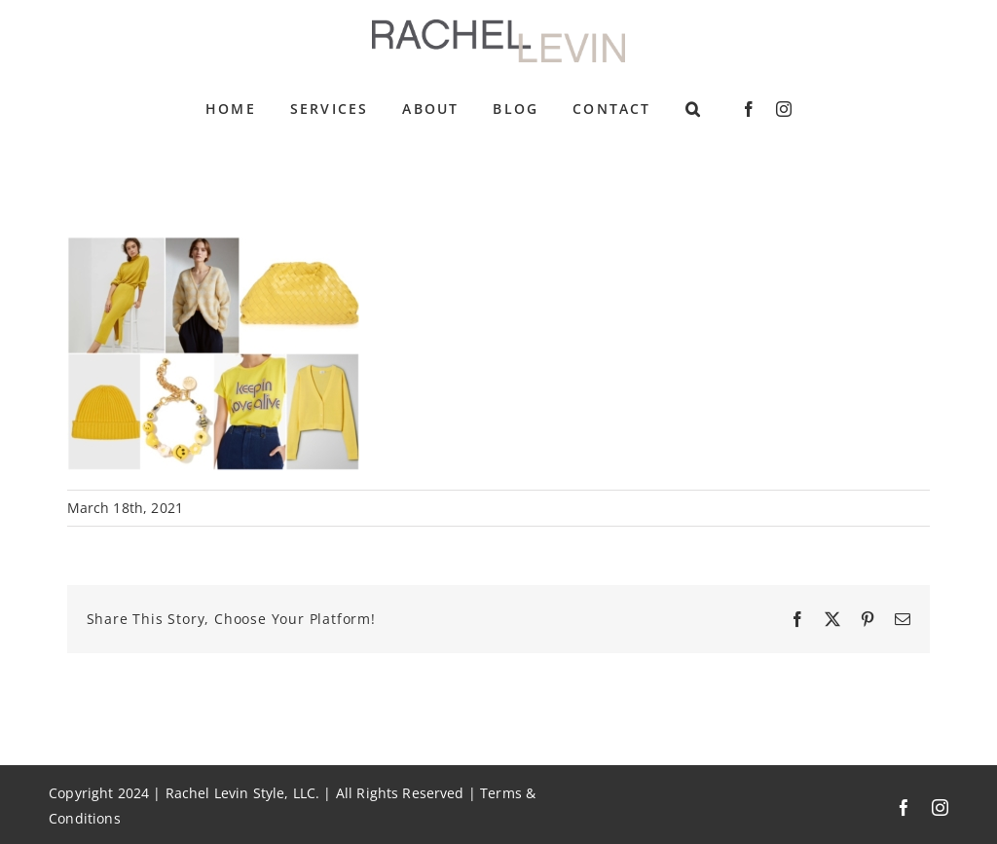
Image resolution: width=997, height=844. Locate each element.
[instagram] (784, 109)
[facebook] (749, 109)
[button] (693, 109)
